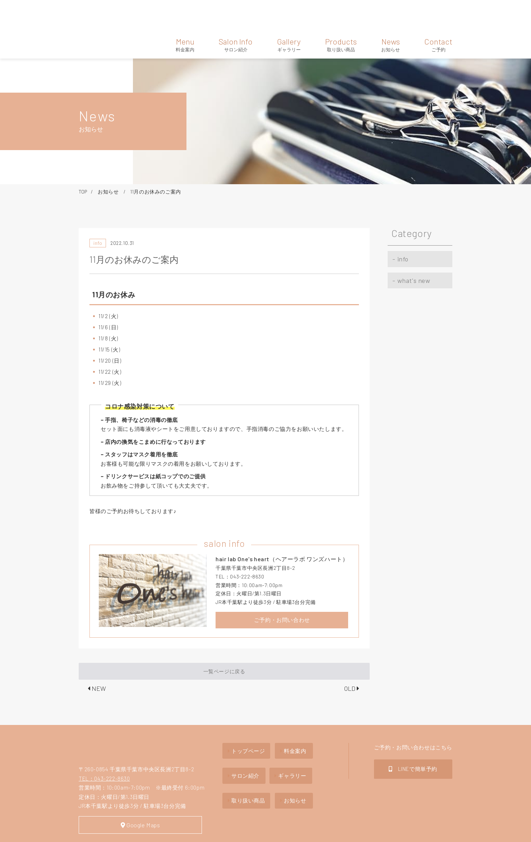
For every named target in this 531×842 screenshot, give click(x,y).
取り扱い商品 (244, 761)
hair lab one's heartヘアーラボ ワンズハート (108, 720)
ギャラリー (295, 740)
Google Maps (132, 797)
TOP (83, 160)
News (390, 14)
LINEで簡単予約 (413, 736)
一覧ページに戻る (224, 640)
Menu (185, 14)
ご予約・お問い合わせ (282, 589)
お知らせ (109, 160)
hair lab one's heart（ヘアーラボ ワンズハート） (101, 14)
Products (341, 14)
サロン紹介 (242, 740)
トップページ (244, 718)
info (398, 225)
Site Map (92, 832)
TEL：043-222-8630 (104, 749)
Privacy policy (132, 832)
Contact (438, 14)
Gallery (289, 14)
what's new (409, 242)
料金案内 (293, 718)
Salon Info (236, 14)
